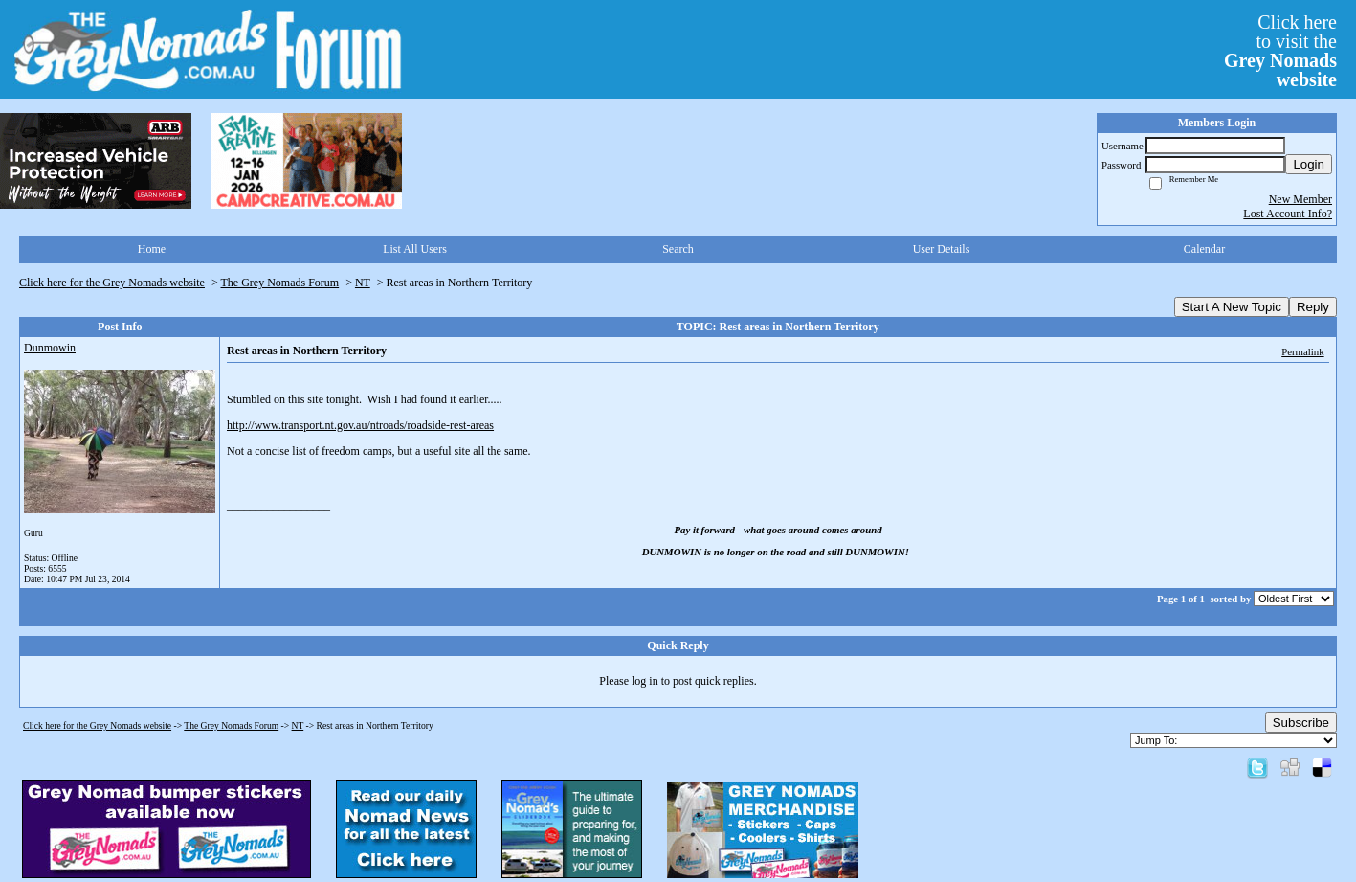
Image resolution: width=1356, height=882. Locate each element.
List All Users (415, 249)
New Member (1300, 199)
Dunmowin (50, 347)
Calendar (1204, 249)
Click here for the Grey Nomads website (112, 282)
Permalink (1302, 351)
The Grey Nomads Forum (280, 282)
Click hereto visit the (1280, 50)
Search (678, 249)
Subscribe (1301, 722)
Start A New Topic (1231, 307)
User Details (941, 249)
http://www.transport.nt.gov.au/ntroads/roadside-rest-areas (360, 425)
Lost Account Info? (1287, 213)
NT (362, 282)
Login (1308, 164)
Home (152, 249)
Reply (1313, 307)
